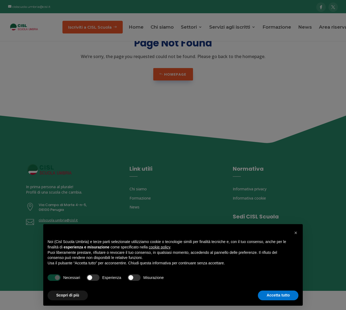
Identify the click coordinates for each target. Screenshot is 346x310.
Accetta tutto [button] (278, 295)
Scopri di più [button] (67, 295)
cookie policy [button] (159, 247)
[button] (295, 232)
